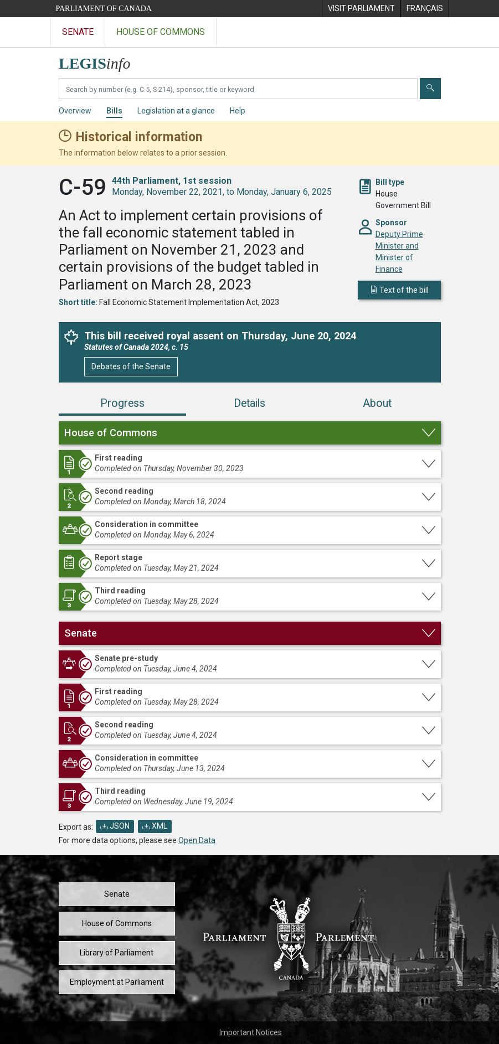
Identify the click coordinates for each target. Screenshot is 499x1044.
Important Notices (250, 1032)
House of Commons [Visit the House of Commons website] (160, 32)
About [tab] (377, 403)
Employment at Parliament (117, 982)
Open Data (196, 840)
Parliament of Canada (104, 8)
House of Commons (117, 923)
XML (154, 825)
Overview (75, 110)
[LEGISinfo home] (101, 61)
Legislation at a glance (176, 110)
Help (237, 110)
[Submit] (430, 88)
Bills (114, 110)
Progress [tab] (122, 403)
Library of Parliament (116, 952)
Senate (117, 894)
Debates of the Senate (131, 366)
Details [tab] (249, 403)
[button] (250, 433)
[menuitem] (361, 8)
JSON (115, 825)
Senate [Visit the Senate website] (78, 32)
